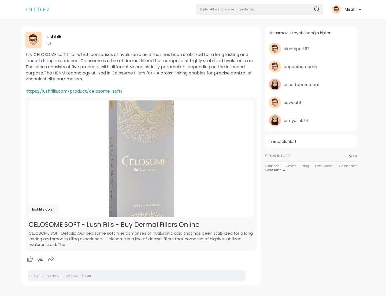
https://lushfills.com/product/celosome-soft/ (74, 91)
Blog (305, 166)
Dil (352, 156)
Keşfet (291, 166)
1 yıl (48, 43)
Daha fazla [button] (275, 170)
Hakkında (272, 166)
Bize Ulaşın (324, 166)
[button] (259, 9)
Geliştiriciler (348, 166)
